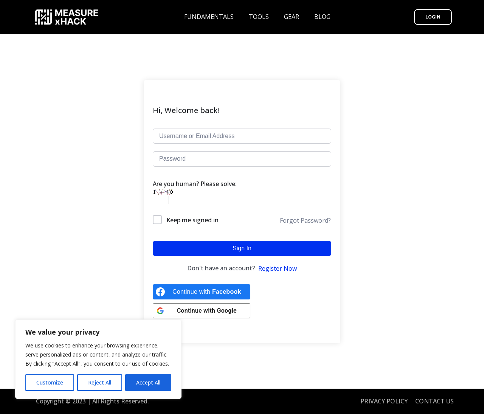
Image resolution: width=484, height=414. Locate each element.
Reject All (99, 382)
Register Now (277, 268)
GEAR (291, 16)
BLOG (322, 16)
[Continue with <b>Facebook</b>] (201, 291)
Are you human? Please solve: (195, 192)
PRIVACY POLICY (384, 401)
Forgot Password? (305, 220)
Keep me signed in (192, 220)
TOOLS (259, 16)
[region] (98, 359)
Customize (49, 382)
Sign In (242, 248)
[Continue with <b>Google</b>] (201, 310)
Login (433, 17)
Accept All (148, 382)
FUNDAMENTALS (209, 16)
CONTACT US (434, 401)
